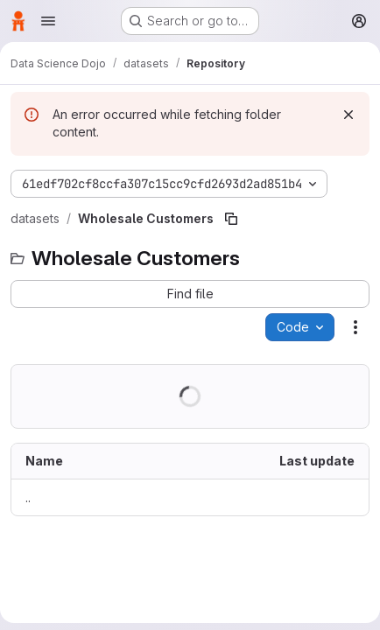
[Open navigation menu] (48, 21)
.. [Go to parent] (28, 497)
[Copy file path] (231, 219)
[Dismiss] (348, 114)
